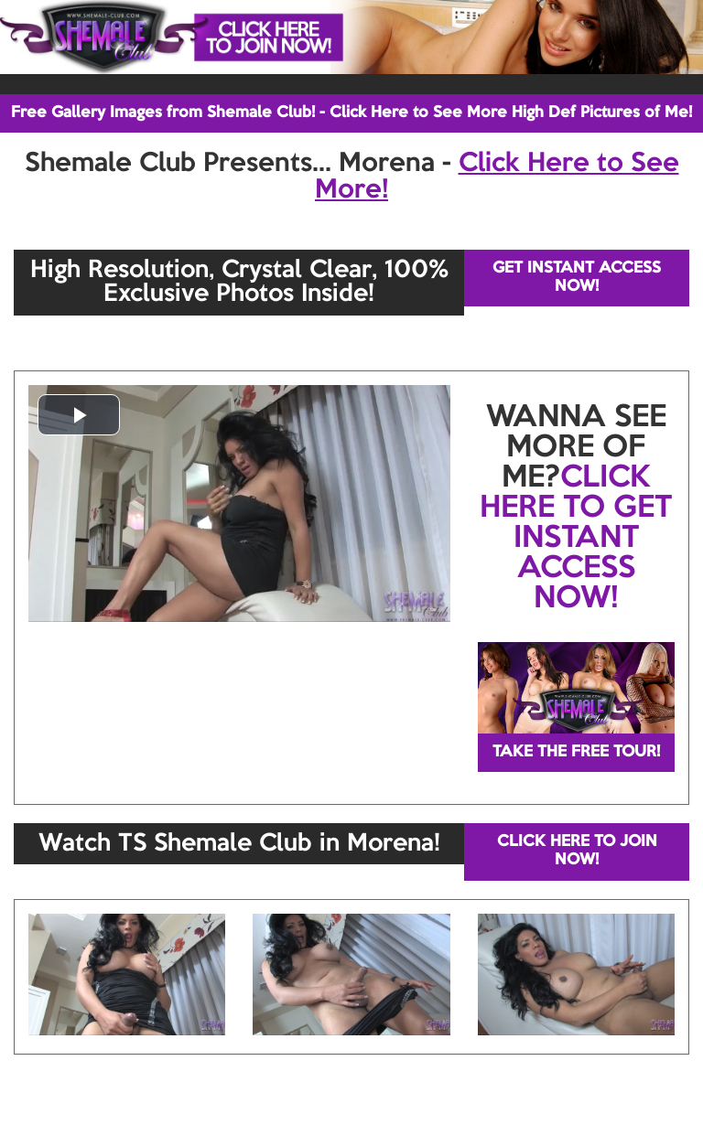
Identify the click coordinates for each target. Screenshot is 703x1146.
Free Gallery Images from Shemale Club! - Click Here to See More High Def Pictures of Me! (351, 113)
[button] (79, 414)
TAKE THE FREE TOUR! (576, 752)
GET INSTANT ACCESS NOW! (576, 278)
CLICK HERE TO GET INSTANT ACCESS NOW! (576, 539)
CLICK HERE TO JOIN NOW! (577, 851)
